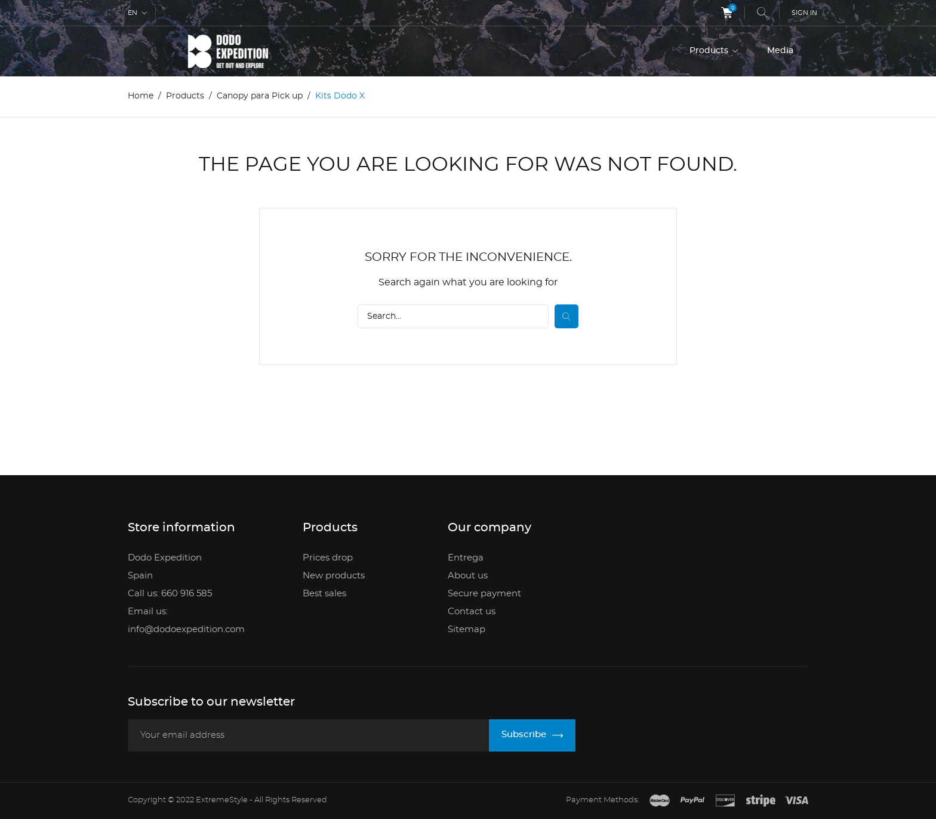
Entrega (466, 557)
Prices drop (328, 557)
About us (468, 575)
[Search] (453, 316)
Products (710, 51)
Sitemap (466, 629)
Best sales (324, 593)
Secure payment (484, 593)
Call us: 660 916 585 (170, 593)
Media (780, 51)
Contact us (471, 611)
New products (334, 575)
